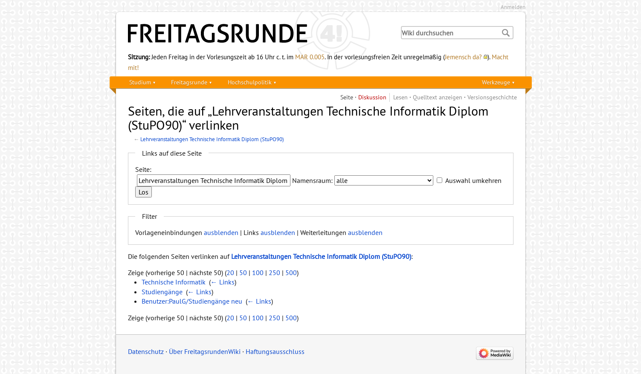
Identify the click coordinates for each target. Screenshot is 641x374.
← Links (223, 282)
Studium (140, 82)
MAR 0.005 (310, 56)
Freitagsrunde (189, 82)
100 (258, 272)
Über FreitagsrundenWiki (205, 351)
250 (274, 272)
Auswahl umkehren (473, 180)
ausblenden (221, 232)
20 (230, 272)
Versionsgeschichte (492, 97)
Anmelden (513, 7)
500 (291, 272)
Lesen (400, 97)
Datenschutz (146, 351)
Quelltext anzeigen (437, 97)
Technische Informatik (174, 282)
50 (243, 272)
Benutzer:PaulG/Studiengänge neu (192, 301)
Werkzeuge (496, 82)
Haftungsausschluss (275, 351)
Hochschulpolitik (250, 82)
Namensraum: (312, 180)
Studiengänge (162, 291)
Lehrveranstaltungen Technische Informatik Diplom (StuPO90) (212, 139)
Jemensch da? (463, 56)
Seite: (143, 169)
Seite (346, 97)
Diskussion (372, 97)
